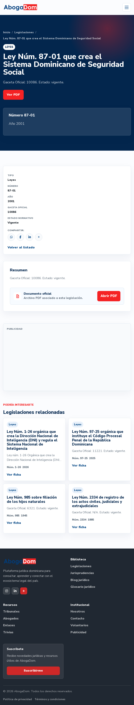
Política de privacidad (17, 699)
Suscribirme (33, 670)
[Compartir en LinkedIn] (29, 237)
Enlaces (9, 625)
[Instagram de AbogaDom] (6, 590)
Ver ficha (14, 475)
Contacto (77, 618)
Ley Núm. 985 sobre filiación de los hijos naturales (32, 499)
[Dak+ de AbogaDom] (23, 590)
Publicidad (78, 632)
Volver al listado (21, 247)
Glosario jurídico (82, 587)
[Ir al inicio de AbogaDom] (20, 7)
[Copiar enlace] (38, 237)
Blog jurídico (79, 580)
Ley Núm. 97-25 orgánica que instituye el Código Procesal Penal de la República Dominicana (97, 438)
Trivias (8, 632)
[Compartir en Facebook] (20, 237)
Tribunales (11, 611)
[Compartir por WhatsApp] (11, 237)
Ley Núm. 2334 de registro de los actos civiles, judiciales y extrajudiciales (98, 501)
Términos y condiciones (50, 699)
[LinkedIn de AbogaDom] (15, 590)
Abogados (11, 618)
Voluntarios (79, 625)
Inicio (6, 32)
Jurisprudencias (82, 573)
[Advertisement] (67, 360)
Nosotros (77, 611)
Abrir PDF (109, 296)
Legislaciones (24, 32)
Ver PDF (13, 95)
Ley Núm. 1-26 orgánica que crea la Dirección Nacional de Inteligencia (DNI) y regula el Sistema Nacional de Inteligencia (32, 440)
